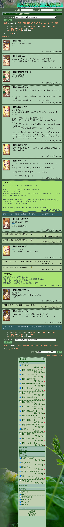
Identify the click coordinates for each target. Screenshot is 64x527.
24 (28, 28)
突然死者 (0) (24, 453)
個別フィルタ (9, 17)
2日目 (23, 23)
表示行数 (34, 352)
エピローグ (45, 23)
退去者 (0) (23, 485)
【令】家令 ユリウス (20, 219)
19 (12, 28)
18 (8, 28)
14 (44, 26)
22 (22, 28)
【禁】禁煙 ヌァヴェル (21, 290)
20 (15, 28)
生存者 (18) (23, 363)
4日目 (33, 23)
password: (43, 10)
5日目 (38, 23)
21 (18, 28)
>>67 (14, 224)
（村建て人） (8, 182)
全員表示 (32, 511)
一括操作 (22, 508)
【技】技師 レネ (18, 41)
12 (37, 26)
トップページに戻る (54, 355)
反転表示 (32, 515)
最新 (56, 23)
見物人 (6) (23, 455)
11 (34, 26)
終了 (51, 23)
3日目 (28, 23)
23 (25, 28)
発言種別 (22, 489)
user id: (24, 10)
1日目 (19, 23)
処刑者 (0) (23, 450)
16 (50, 26)
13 (40, 26)
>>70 (14, 249)
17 (54, 26)
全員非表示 (32, 513)
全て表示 (5, 36)
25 (32, 28)
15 (47, 26)
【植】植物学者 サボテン (22, 72)
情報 (5, 23)
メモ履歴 (18, 30)
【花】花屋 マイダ (19, 107)
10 (31, 26)
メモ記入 (11, 30)
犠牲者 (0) (23, 448)
